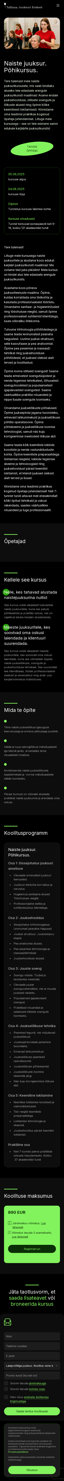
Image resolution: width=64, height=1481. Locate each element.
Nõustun (32, 1470)
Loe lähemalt (20, 1236)
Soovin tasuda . (28, 1383)
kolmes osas (37, 1389)
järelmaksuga (37, 1383)
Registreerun (32, 1249)
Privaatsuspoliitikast (18, 1452)
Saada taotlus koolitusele (32, 1411)
